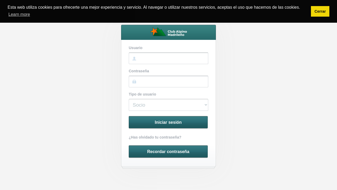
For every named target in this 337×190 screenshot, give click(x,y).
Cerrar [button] (320, 11)
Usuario (135, 48)
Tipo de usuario (142, 94)
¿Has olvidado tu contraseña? (155, 137)
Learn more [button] (19, 14)
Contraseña (139, 71)
